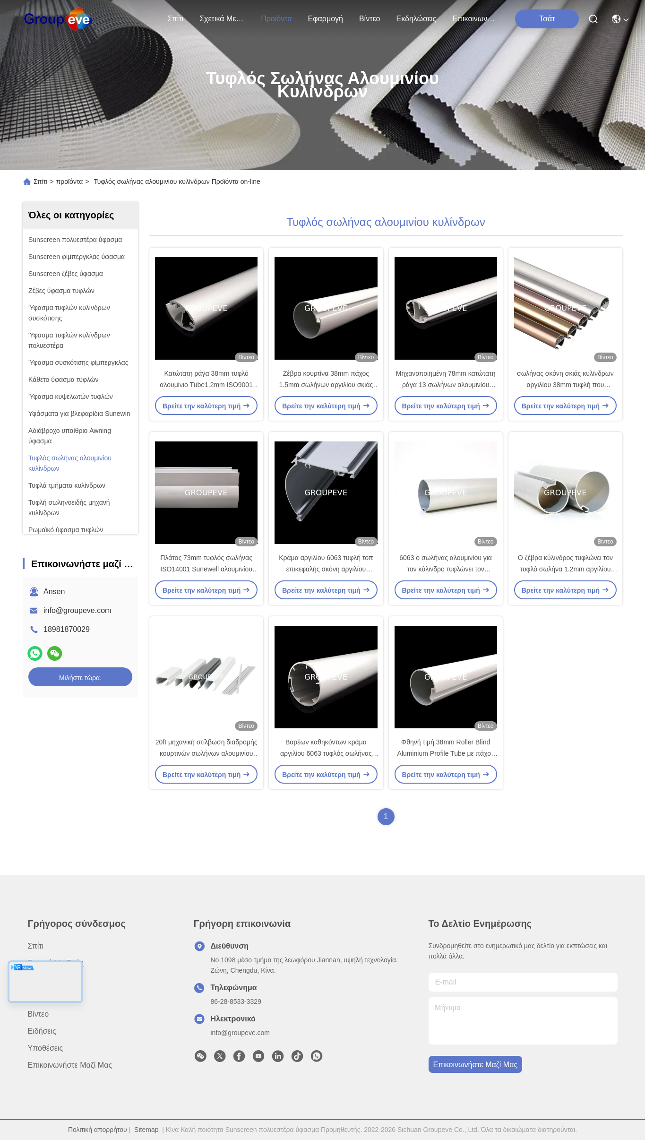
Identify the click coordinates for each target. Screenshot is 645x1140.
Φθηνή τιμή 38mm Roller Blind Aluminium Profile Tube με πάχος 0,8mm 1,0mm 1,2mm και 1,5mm (445, 753)
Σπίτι (176, 19)
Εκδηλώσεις (416, 19)
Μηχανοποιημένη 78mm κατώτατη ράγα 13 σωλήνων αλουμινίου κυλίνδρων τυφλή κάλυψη (446, 385)
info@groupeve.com (77, 610)
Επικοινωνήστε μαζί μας (475, 19)
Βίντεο (369, 19)
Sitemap (146, 1129)
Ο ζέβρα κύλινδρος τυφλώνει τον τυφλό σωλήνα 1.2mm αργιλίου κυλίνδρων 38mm (565, 569)
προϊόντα (276, 19)
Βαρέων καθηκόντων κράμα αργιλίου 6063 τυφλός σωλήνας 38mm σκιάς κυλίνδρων (326, 753)
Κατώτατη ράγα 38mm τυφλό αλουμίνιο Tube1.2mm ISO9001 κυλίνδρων (206, 385)
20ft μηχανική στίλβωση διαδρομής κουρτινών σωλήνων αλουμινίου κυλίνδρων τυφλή (206, 753)
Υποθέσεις (45, 1048)
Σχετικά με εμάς (222, 19)
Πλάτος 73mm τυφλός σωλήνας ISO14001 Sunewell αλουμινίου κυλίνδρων (206, 569)
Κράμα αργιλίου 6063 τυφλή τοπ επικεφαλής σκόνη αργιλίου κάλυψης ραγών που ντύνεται (326, 569)
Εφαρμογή (325, 19)
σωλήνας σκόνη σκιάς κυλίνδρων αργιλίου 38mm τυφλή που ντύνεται (565, 385)
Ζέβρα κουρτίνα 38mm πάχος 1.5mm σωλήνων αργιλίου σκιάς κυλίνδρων (326, 385)
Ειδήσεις (42, 1031)
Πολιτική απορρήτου (97, 1129)
